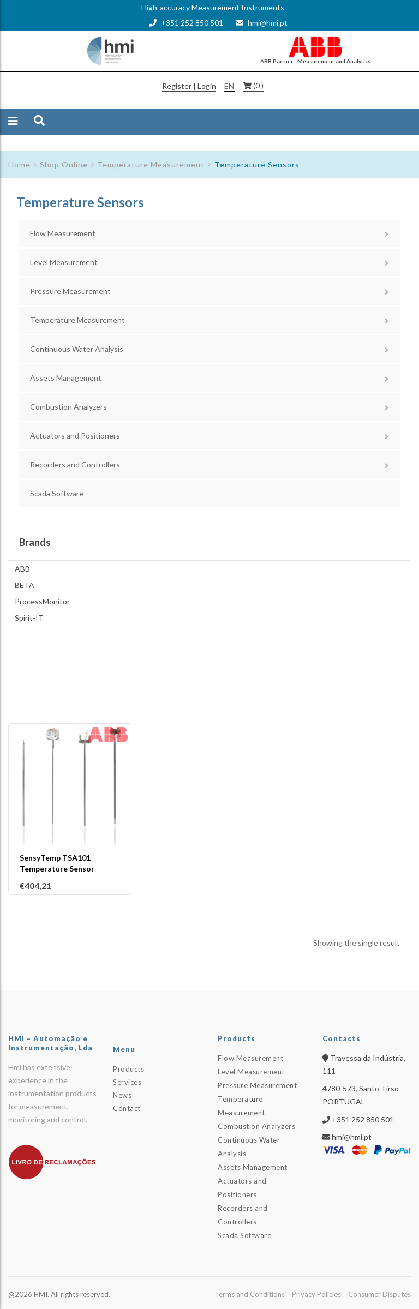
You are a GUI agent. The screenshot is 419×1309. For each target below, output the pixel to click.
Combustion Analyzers (68, 406)
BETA (24, 585)
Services (127, 1082)
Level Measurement (64, 262)
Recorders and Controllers (75, 464)
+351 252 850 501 (192, 22)
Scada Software (56, 493)
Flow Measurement (62, 233)
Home (19, 164)
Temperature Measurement (151, 164)
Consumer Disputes (379, 1294)
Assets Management (65, 377)
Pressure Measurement (70, 291)
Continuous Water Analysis (76, 348)
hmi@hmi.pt (268, 22)
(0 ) (258, 85)
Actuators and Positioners (75, 435)
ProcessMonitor (42, 601)
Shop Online (64, 164)
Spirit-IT (29, 617)
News (122, 1095)
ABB (22, 568)
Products (128, 1069)
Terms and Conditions (249, 1294)
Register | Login (189, 86)
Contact (127, 1108)
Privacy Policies (316, 1294)
